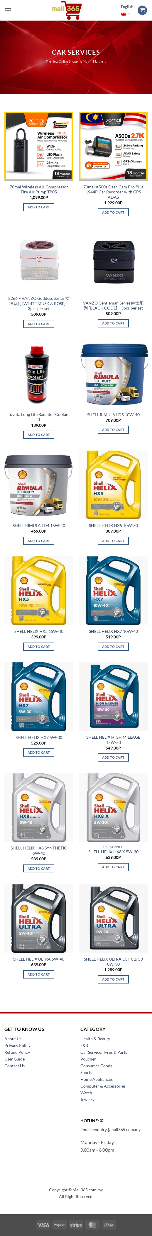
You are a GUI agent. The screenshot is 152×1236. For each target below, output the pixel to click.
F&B (84, 1045)
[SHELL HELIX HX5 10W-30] (113, 484)
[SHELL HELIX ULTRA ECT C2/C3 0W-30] (113, 918)
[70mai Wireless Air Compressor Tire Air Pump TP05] (38, 146)
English (127, 10)
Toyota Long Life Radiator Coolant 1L (39, 417)
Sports (86, 1072)
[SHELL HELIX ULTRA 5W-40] (38, 918)
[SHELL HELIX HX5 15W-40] (38, 590)
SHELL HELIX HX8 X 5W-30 (113, 851)
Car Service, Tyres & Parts (103, 1052)
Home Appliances (96, 1079)
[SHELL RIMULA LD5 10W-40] (113, 373)
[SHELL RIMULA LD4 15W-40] (38, 484)
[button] (7, 10)
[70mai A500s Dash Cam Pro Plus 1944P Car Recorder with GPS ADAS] (113, 146)
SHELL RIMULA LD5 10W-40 (113, 414)
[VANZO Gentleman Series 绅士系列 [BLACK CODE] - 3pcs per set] (113, 262)
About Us (12, 1038)
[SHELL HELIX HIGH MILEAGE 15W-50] (113, 696)
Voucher (88, 1058)
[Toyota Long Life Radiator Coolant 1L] (38, 373)
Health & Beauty (95, 1038)
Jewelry (87, 1099)
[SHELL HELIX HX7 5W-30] (38, 696)
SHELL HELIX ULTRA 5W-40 (38, 959)
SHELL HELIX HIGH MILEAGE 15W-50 (113, 740)
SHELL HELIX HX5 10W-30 (113, 525)
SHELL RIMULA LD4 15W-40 (39, 525)
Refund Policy (17, 1052)
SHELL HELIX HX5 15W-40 (38, 631)
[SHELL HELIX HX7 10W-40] (113, 590)
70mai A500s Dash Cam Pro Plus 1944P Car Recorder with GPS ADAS (113, 192)
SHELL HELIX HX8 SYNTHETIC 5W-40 (39, 851)
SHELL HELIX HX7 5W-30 (39, 737)
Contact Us (14, 1065)
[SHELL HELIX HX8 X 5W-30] (113, 807)
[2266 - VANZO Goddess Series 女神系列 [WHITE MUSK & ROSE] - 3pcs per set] (38, 260)
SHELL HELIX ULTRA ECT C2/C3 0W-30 (113, 962)
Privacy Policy (17, 1045)
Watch (86, 1092)
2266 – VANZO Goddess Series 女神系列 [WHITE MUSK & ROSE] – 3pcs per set (39, 303)
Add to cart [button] (39, 207)
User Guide (14, 1058)
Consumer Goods (96, 1065)
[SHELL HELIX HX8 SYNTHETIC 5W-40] (38, 807)
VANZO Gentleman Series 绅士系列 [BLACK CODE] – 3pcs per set (113, 306)
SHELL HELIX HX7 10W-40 (113, 631)
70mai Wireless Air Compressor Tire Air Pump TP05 (39, 190)
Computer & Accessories (103, 1085)
